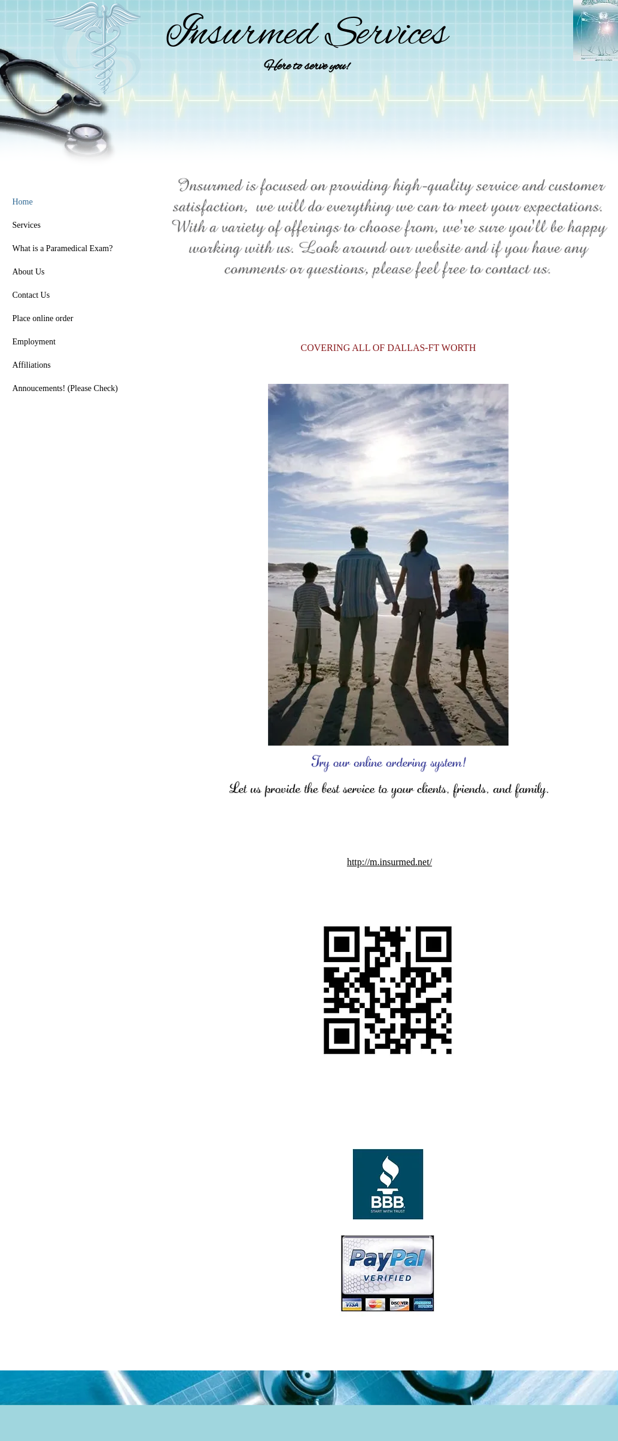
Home (23, 201)
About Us (29, 271)
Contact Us (31, 295)
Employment (34, 341)
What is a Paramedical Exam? (63, 248)
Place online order (43, 318)
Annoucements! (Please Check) (65, 388)
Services (27, 225)
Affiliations (32, 365)
